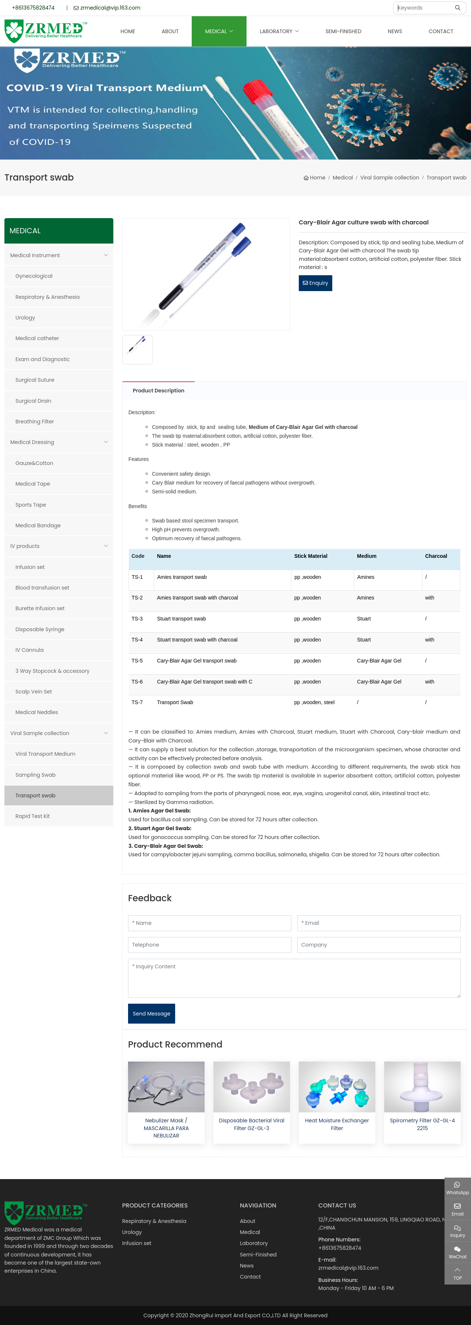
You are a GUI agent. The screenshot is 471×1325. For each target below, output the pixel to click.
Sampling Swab (35, 775)
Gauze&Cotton (34, 463)
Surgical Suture (34, 380)
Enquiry (315, 283)
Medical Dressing (32, 442)
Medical (216, 31)
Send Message (151, 1013)
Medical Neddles (36, 712)
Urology (25, 317)
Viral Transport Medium (45, 754)
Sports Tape (30, 504)
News (395, 31)
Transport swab (35, 795)
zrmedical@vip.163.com (110, 7)
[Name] (209, 923)
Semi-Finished (343, 31)
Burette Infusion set (40, 608)
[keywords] (422, 7)
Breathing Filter (34, 421)
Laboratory (276, 31)
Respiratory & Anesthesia (47, 297)
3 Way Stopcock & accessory (52, 671)
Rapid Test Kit (32, 816)
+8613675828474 (33, 7)
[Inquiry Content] (294, 978)
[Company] (379, 945)
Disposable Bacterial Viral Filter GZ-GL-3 (251, 1124)
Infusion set (30, 567)
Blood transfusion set (42, 587)
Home (128, 31)
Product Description (158, 390)
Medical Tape (32, 483)
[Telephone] (209, 945)
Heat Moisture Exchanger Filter (337, 1124)
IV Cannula (29, 650)
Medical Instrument (35, 255)
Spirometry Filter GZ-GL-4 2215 (422, 1124)
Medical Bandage (38, 525)
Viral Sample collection (39, 733)
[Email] (379, 923)
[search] (459, 7)
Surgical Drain (33, 401)
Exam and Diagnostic (42, 359)
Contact (441, 31)
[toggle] (106, 255)
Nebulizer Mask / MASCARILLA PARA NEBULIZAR (166, 1128)
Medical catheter (37, 338)
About (170, 31)
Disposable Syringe (39, 629)
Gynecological (34, 276)
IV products (25, 546)
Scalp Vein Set (33, 691)
